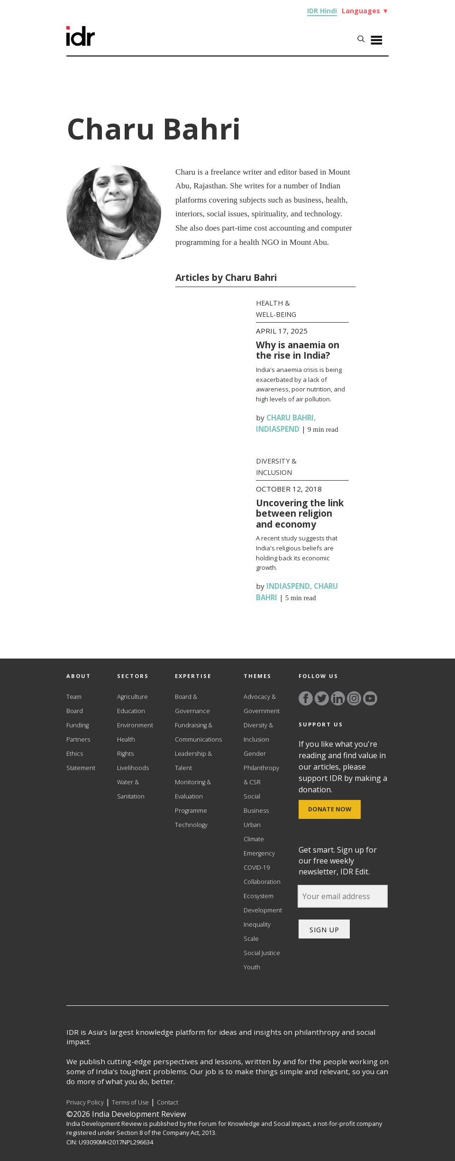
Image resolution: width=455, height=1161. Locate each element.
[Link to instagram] (354, 698)
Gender (255, 754)
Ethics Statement (80, 761)
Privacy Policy (85, 1102)
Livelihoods (133, 768)
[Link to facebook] (306, 698)
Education (131, 711)
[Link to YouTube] (370, 698)
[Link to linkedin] (338, 698)
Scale (251, 939)
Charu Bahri (290, 417)
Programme (191, 811)
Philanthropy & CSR (261, 775)
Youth (252, 967)
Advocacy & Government (262, 704)
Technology (191, 825)
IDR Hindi (322, 10)
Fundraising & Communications (198, 732)
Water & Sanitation (131, 789)
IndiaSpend (278, 429)
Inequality (257, 924)
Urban (252, 825)
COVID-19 (257, 868)
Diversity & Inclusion (258, 732)
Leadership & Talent (193, 761)
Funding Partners (78, 732)
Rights (125, 754)
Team (74, 697)
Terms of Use (130, 1102)
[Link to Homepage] (80, 43)
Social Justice (262, 953)
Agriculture (132, 697)
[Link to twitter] (322, 698)
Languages (365, 10)
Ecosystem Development (263, 903)
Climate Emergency (259, 846)
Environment (135, 725)
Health (126, 739)
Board (74, 711)
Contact (167, 1102)
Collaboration (262, 882)
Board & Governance (192, 704)
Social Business (256, 803)
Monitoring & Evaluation (193, 789)
